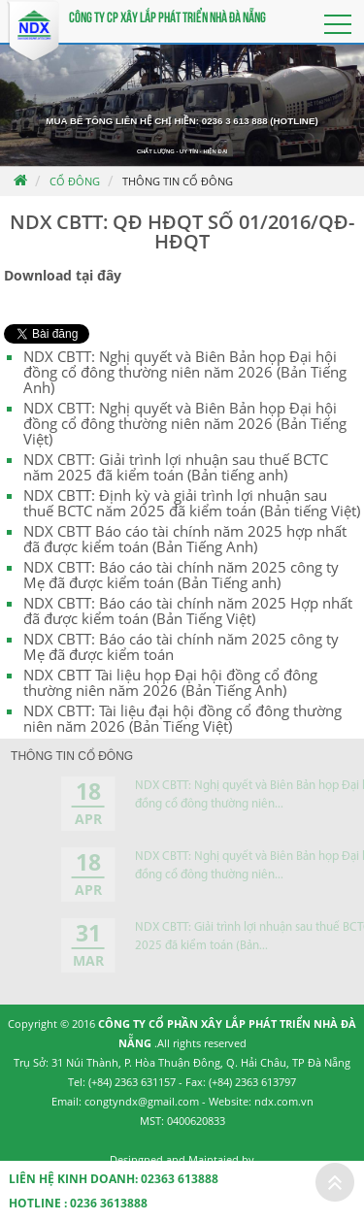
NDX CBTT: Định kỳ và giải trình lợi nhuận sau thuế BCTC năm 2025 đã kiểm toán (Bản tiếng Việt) (191, 502)
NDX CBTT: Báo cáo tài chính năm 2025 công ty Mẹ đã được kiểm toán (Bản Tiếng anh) (181, 574)
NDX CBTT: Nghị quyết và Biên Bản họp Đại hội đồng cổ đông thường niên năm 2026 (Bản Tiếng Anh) (185, 371)
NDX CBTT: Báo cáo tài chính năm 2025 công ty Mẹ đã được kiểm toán (181, 646)
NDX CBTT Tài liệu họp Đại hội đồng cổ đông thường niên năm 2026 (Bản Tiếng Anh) (170, 682)
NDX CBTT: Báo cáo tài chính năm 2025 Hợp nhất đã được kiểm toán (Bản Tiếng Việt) (187, 610)
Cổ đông (75, 181)
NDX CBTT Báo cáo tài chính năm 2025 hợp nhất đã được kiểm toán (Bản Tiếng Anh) (185, 538)
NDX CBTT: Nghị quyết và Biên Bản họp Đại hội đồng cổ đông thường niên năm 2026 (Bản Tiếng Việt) (185, 423)
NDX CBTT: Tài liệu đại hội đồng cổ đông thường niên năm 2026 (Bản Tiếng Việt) (182, 718)
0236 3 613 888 (235, 121)
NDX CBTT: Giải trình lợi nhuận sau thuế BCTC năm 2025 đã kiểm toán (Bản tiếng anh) (175, 466)
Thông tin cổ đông (177, 181)
